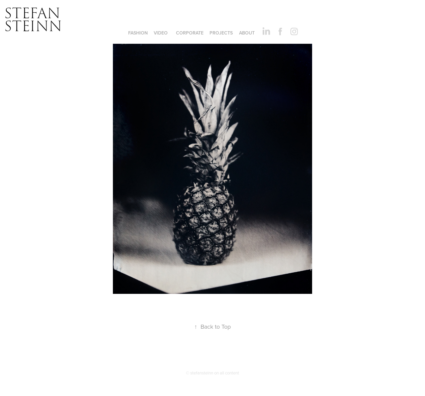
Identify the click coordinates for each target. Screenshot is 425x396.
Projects (221, 33)
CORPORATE (190, 33)
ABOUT (247, 33)
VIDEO (161, 33)
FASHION (138, 33)
